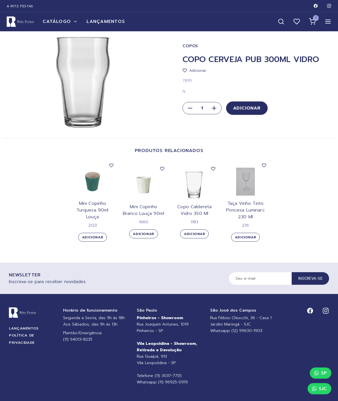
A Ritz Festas (20, 6)
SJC (319, 388)
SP (320, 373)
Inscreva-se (310, 278)
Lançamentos (106, 21)
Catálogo (60, 21)
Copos (190, 46)
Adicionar (247, 108)
